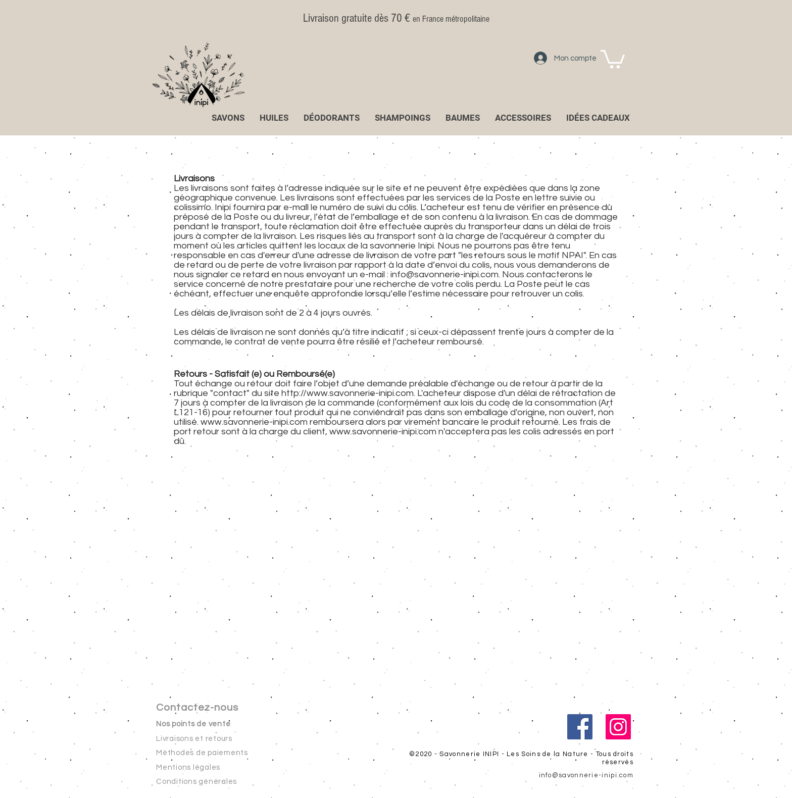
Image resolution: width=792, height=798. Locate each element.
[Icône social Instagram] (618, 726)
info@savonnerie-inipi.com (444, 274)
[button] (613, 58)
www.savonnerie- (365, 431)
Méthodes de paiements (202, 753)
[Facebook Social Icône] (579, 726)
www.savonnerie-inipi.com (254, 422)
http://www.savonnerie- (330, 393)
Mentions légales (188, 767)
